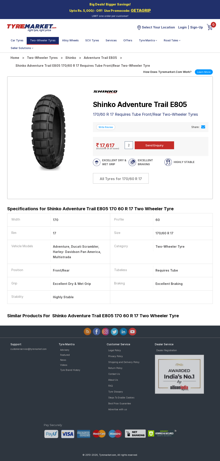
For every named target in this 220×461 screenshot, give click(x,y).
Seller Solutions (22, 48)
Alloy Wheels (70, 40)
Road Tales (172, 40)
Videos (63, 365)
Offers (127, 40)
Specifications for (90, 208)
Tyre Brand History (70, 370)
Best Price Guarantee (119, 403)
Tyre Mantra (148, 40)
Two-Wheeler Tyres (43, 40)
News (63, 360)
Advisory (64, 350)
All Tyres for (121, 179)
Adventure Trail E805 (100, 58)
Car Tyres (17, 40)
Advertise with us (117, 409)
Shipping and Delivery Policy (124, 362)
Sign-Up (196, 27)
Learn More (204, 72)
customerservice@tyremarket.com (28, 349)
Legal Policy (114, 350)
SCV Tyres (92, 40)
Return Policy (115, 368)
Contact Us (114, 374)
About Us (113, 380)
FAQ (110, 385)
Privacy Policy (115, 356)
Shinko (70, 58)
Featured (65, 355)
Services (111, 40)
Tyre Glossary (115, 391)
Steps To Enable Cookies (121, 397)
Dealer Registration (166, 350)
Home (14, 58)
